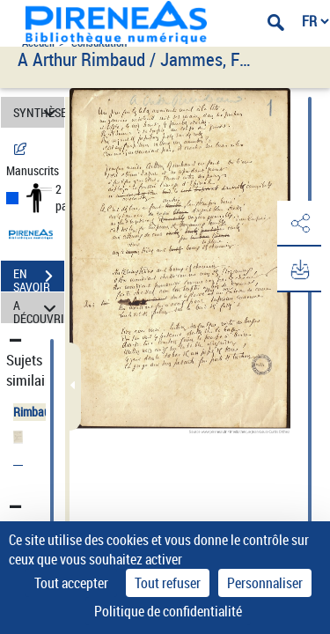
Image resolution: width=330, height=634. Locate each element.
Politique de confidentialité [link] (168, 611)
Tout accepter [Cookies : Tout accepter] (71, 583)
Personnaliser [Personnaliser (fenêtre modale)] (265, 583)
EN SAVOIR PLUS (38, 278)
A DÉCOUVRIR (38, 307)
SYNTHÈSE (38, 112)
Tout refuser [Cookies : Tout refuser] (168, 583)
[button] (299, 224)
